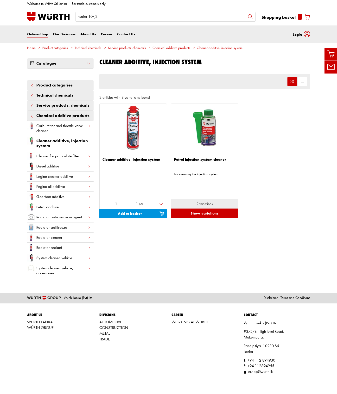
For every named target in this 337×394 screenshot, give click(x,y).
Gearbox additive (59, 197)
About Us (88, 34)
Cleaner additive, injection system (219, 48)
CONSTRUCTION (113, 328)
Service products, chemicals (127, 48)
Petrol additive (59, 207)
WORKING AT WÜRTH (190, 322)
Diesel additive (59, 166)
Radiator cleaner (59, 237)
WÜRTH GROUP (40, 328)
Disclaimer (271, 298)
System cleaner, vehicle (59, 258)
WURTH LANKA (40, 322)
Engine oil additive (59, 187)
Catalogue (60, 63)
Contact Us (126, 34)
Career (106, 34)
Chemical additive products (171, 48)
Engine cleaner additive (59, 176)
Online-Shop (37, 34)
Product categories (55, 48)
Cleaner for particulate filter (59, 156)
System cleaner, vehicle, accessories (59, 269)
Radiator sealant (59, 248)
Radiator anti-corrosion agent (59, 217)
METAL (104, 334)
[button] (301, 34)
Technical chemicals (88, 48)
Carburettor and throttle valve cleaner (59, 127)
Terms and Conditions (295, 298)
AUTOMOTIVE (110, 322)
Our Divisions (64, 34)
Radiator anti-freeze (59, 227)
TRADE (104, 339)
